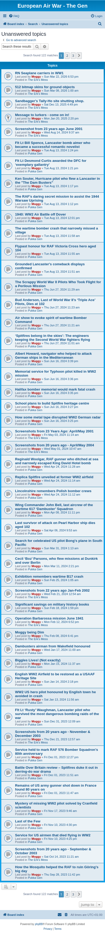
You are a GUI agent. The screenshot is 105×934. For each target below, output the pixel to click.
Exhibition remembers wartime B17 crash (49, 576)
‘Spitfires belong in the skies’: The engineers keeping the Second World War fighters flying (52, 338)
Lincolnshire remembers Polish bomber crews (53, 491)
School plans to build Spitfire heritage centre (52, 403)
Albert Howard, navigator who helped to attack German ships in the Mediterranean (53, 355)
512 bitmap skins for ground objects (45, 87)
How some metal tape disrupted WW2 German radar (58, 417)
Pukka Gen (35, 153)
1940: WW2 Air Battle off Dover (40, 214)
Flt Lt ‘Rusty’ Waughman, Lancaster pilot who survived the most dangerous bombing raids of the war (57, 714)
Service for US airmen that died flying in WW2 (52, 835)
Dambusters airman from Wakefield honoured (52, 646)
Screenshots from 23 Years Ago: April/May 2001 (54, 431)
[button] (79, 55)
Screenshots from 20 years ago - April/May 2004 (54, 445)
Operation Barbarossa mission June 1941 (49, 618)
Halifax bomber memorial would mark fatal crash (55, 389)
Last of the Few (27, 821)
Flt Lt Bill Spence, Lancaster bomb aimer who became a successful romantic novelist (52, 145)
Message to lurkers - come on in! (42, 115)
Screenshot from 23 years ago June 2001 (49, 129)
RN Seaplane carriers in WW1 (39, 73)
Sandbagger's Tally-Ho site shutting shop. (49, 101)
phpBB (39, 924)
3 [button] (73, 55)
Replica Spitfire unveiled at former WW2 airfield (54, 477)
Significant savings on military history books (52, 604)
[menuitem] (14, 16)
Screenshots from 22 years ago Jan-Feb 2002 (52, 590)
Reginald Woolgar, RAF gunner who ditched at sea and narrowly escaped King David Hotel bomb (56, 461)
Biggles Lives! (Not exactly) (37, 660)
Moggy (36, 76)
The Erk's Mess (38, 79)
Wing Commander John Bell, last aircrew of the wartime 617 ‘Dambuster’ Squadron (54, 507)
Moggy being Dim (29, 632)
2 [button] (67, 55)
